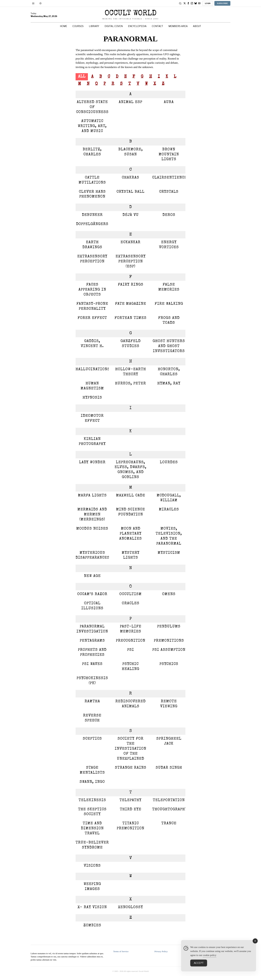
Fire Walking (169, 304)
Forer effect (92, 318)
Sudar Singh (169, 768)
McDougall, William (169, 498)
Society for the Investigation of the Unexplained (130, 749)
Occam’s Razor (92, 594)
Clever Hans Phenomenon (92, 194)
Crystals (168, 192)
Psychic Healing (130, 666)
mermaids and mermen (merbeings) (92, 515)
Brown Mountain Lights (169, 155)
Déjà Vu (131, 215)
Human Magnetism (92, 386)
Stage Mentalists (92, 770)
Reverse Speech (92, 718)
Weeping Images (92, 886)
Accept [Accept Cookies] (199, 968)
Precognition (130, 641)
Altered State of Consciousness (92, 107)
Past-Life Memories (130, 629)
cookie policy (209, 960)
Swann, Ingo (92, 782)
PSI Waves (92, 664)
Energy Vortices (169, 245)
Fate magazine (130, 304)
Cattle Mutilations (92, 180)
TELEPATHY (130, 800)
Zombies (92, 925)
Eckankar (130, 242)
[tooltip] (184, 3)
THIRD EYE (130, 809)
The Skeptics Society (92, 812)
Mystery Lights (130, 555)
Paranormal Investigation (92, 629)
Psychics (168, 664)
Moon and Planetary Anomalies (130, 534)
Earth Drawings (92, 245)
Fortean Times (130, 318)
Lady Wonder (92, 462)
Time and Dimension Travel (92, 828)
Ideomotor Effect (92, 418)
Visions (92, 866)
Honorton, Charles (169, 372)
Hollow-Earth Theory (130, 372)
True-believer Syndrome (92, 845)
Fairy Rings (130, 285)
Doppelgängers (92, 224)
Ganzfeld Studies (131, 343)
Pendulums (168, 627)
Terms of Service (121, 951)
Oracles (130, 603)
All (81, 77)
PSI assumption (168, 650)
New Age (92, 576)
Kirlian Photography (92, 441)
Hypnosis (92, 398)
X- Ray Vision (92, 907)
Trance (168, 823)
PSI (130, 650)
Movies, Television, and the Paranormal (169, 536)
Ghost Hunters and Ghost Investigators (169, 346)
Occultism (130, 594)
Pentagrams (92, 641)
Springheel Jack (168, 741)
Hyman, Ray (168, 384)
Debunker (92, 215)
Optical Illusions (92, 606)
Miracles (169, 510)
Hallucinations (92, 369)
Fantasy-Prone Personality (92, 306)
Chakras (130, 178)
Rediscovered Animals (130, 704)
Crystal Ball (130, 192)
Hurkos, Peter (130, 384)
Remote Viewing (168, 704)
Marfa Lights (92, 496)
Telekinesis (92, 800)
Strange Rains (130, 768)
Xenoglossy (130, 907)
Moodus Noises (92, 529)
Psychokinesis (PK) (92, 680)
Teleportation (169, 800)
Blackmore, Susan (130, 152)
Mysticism (169, 553)
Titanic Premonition (130, 826)
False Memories (168, 287)
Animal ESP (130, 102)
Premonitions (169, 641)
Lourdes (169, 462)
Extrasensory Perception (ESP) (131, 262)
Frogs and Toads (169, 320)
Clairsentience (168, 178)
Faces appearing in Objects (92, 290)
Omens (168, 594)
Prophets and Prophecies (92, 652)
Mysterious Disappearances (92, 555)
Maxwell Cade (130, 496)
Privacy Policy (161, 951)
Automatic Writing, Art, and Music (92, 126)
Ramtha (92, 701)
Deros (168, 215)
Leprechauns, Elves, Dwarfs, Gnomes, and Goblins (130, 470)
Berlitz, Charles (92, 152)
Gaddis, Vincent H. (92, 343)
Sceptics (92, 739)
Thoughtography (168, 809)
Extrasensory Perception (92, 259)
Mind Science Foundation (130, 512)
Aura (169, 102)
